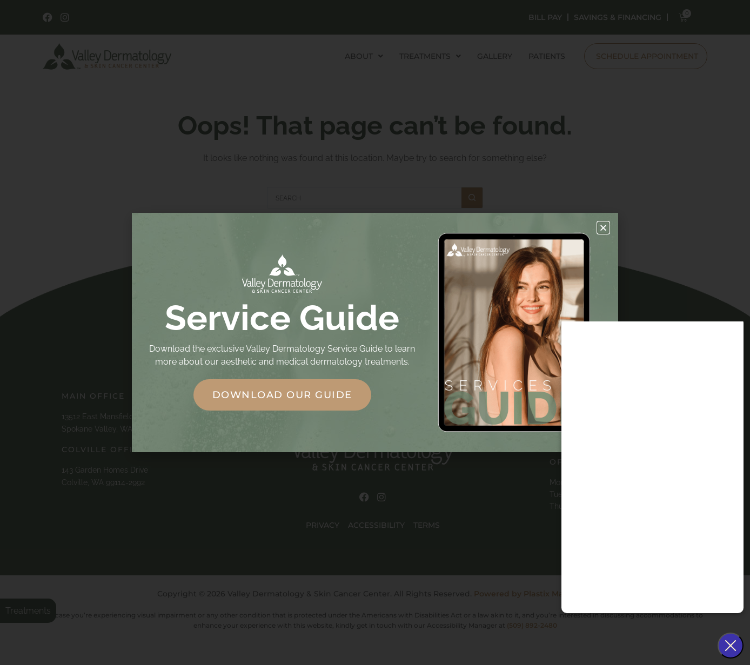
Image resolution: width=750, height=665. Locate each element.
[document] (375, 332)
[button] (603, 228)
